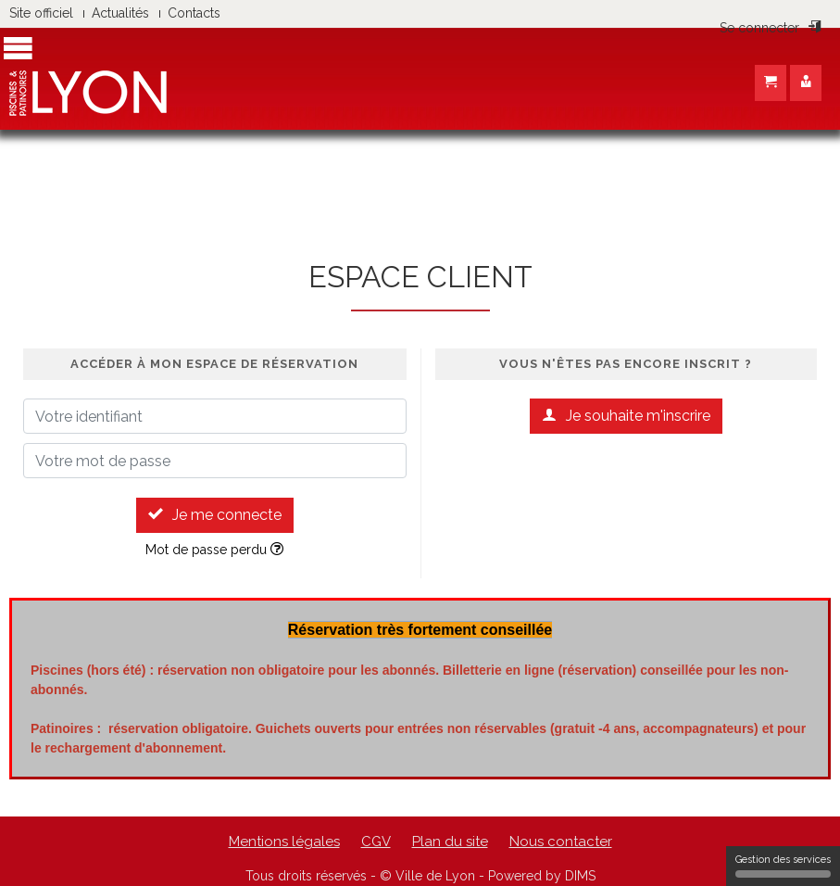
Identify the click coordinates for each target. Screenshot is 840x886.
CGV (376, 841)
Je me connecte (215, 515)
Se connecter (770, 27)
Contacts (194, 13)
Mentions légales (284, 841)
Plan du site (450, 841)
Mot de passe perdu (214, 549)
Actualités (120, 13)
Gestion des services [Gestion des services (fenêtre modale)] (783, 866)
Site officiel (41, 13)
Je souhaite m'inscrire (626, 415)
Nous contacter (560, 841)
